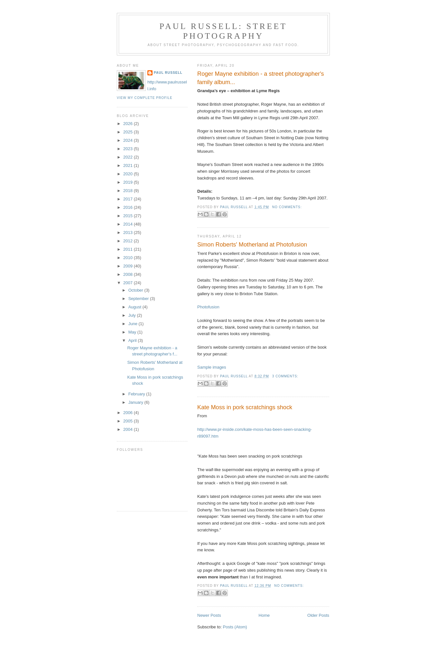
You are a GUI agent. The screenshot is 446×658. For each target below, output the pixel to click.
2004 (128, 429)
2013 (128, 232)
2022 (128, 157)
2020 (128, 173)
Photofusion (208, 307)
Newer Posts (209, 615)
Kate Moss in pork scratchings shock (244, 407)
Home (264, 615)
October (136, 290)
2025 (128, 132)
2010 (128, 257)
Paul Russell (168, 72)
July (132, 315)
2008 (128, 274)
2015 (128, 215)
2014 (128, 224)
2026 (128, 123)
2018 (128, 190)
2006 (128, 412)
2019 (128, 182)
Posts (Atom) (235, 626)
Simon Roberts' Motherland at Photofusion (252, 244)
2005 (128, 421)
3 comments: (285, 376)
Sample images (211, 367)
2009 (128, 266)
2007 (128, 282)
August (135, 307)
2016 (128, 207)
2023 (128, 148)
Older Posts (318, 615)
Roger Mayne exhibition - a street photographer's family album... (260, 78)
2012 (128, 240)
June (133, 323)
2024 (128, 140)
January (136, 402)
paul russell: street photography (223, 31)
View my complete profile (144, 98)
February (137, 394)
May (132, 332)
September (139, 298)
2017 (128, 199)
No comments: (287, 207)
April (133, 340)
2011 (128, 249)
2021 (128, 165)
